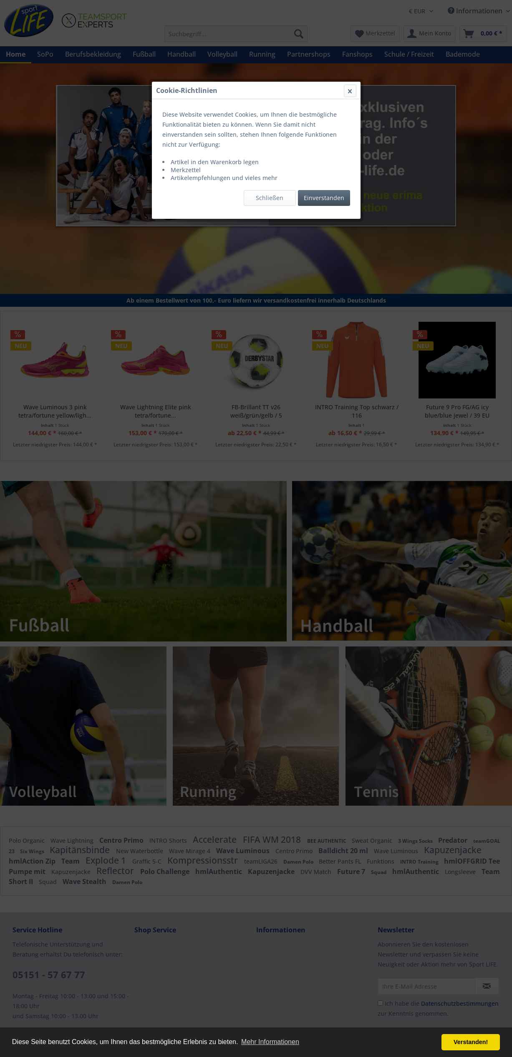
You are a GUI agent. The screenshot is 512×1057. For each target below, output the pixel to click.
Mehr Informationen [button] (270, 1041)
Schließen (269, 198)
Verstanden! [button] (471, 1042)
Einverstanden (324, 198)
